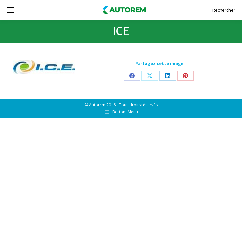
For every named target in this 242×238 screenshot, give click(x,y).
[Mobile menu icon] (11, 10)
